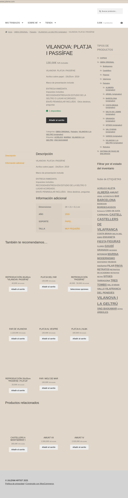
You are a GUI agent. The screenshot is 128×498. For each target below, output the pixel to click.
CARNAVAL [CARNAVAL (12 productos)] (103, 214)
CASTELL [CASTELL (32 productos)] (116, 214)
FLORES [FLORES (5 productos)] (100, 246)
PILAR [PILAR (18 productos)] (110, 265)
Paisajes (33, 32)
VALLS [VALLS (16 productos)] (101, 288)
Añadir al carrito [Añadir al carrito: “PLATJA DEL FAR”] (48, 287)
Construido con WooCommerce (40, 484)
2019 (67, 214)
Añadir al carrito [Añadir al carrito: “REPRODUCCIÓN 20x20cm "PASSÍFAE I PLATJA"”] (18, 390)
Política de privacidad (14, 484)
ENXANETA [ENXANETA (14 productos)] (109, 237)
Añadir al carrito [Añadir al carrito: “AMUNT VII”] (48, 447)
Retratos (106, 147)
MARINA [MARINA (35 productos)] (113, 254)
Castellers (107, 71)
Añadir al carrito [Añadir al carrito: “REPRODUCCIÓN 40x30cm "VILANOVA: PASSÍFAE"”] (18, 289)
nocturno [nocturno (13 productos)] (102, 265)
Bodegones (107, 66)
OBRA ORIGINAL (21, 32)
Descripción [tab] (10, 156)
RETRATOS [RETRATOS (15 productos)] (103, 269)
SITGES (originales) (114, 125)
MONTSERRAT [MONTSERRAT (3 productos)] (102, 262)
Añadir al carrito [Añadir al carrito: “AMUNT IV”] (79, 447)
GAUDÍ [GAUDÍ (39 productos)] (109, 246)
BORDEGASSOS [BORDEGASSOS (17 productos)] (106, 207)
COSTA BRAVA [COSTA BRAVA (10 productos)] (104, 234)
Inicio (10, 32)
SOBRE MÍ (32, 23)
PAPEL (68, 221)
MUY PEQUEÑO (72, 229)
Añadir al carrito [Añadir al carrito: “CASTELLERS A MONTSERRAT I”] (18, 450)
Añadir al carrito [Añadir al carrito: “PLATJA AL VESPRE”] (48, 339)
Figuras (106, 75)
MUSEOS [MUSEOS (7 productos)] (112, 262)
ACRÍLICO (58, 137)
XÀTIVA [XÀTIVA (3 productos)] (120, 309)
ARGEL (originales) (114, 94)
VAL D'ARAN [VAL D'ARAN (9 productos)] (113, 285)
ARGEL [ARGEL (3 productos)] (99, 196)
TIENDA (49, 23)
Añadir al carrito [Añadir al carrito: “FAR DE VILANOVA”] (18, 339)
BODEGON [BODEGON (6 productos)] (102, 204)
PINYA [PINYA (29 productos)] (119, 265)
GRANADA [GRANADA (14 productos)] (103, 250)
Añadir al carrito (56, 120)
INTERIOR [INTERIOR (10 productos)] (102, 254)
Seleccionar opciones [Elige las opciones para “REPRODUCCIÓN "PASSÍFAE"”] (79, 289)
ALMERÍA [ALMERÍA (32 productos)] (103, 192)
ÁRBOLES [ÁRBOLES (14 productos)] (102, 312)
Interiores (107, 79)
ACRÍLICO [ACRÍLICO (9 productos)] (102, 188)
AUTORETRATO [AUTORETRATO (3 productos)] (108, 196)
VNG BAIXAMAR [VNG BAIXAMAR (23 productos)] (107, 308)
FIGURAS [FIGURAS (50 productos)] (113, 241)
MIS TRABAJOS (12, 23)
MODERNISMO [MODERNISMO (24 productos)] (106, 258)
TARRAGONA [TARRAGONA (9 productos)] (103, 280)
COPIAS (103, 58)
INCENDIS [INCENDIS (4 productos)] (113, 250)
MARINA (67, 137)
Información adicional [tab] (14, 163)
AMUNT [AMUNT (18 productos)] (114, 192)
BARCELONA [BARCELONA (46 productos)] (106, 200)
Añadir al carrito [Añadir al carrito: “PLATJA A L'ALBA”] (79, 339)
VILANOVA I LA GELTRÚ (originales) (52, 32)
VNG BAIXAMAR (61, 140)
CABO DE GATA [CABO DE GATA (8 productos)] (113, 211)
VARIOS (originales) (114, 136)
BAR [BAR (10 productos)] (117, 196)
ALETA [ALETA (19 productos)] (111, 188)
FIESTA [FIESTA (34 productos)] (102, 241)
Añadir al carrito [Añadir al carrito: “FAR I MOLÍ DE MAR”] (48, 388)
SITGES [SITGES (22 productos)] (107, 276)
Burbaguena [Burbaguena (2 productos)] (101, 211)
